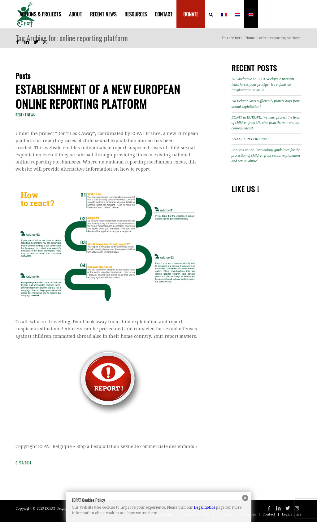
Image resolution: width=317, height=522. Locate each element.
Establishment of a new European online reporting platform (97, 96)
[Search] (211, 14)
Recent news (25, 114)
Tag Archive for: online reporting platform (71, 37)
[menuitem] (40, 14)
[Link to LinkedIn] (26, 41)
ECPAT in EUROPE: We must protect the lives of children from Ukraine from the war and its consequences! (266, 123)
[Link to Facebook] (17, 41)
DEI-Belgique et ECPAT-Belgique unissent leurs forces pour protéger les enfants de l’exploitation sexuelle (263, 84)
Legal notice (204, 507)
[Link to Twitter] (36, 41)
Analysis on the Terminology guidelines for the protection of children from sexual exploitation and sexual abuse (266, 155)
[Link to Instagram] (45, 41)
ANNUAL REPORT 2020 (250, 139)
